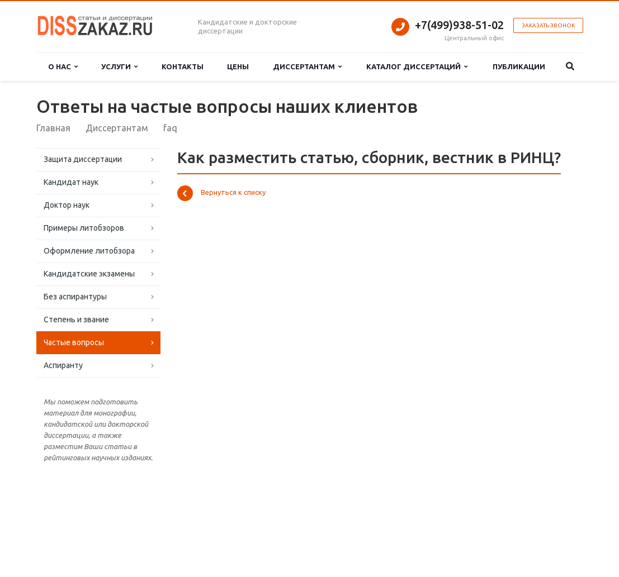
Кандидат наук (71, 182)
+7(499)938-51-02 (459, 24)
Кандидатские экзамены (89, 273)
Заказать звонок (548, 25)
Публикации (519, 66)
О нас (63, 67)
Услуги (119, 67)
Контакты (183, 66)
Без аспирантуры (75, 296)
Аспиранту (63, 365)
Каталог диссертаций (416, 67)
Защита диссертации (83, 159)
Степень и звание (76, 319)
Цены (238, 66)
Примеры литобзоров (84, 227)
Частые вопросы (74, 342)
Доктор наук (66, 205)
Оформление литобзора (89, 250)
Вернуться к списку (221, 193)
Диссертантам (307, 67)
